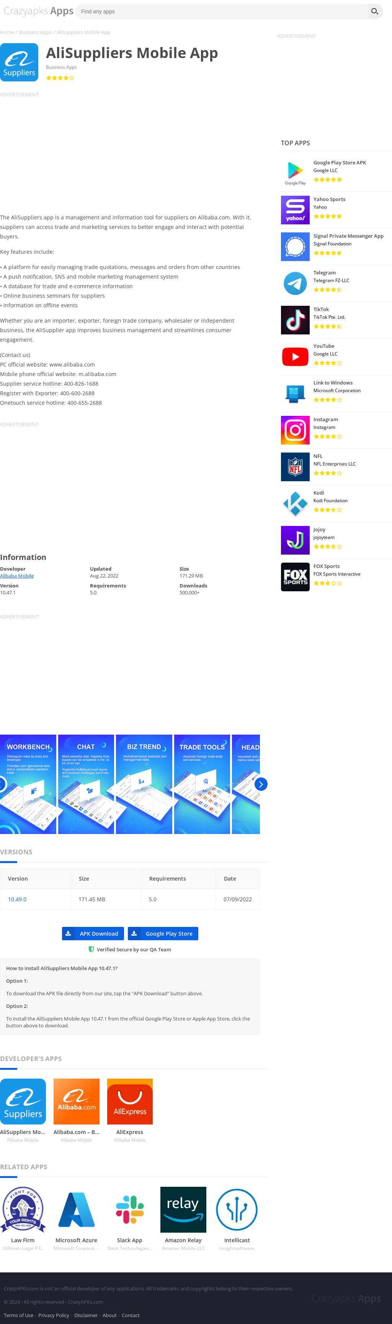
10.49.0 (17, 899)
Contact (131, 1314)
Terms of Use (18, 1314)
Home (7, 32)
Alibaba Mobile (17, 575)
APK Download (90, 933)
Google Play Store (160, 933)
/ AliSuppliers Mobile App (82, 32)
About (110, 1314)
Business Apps (35, 32)
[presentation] (261, 784)
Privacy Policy (53, 1314)
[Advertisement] (135, 151)
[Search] (375, 11)
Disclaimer (86, 1314)
